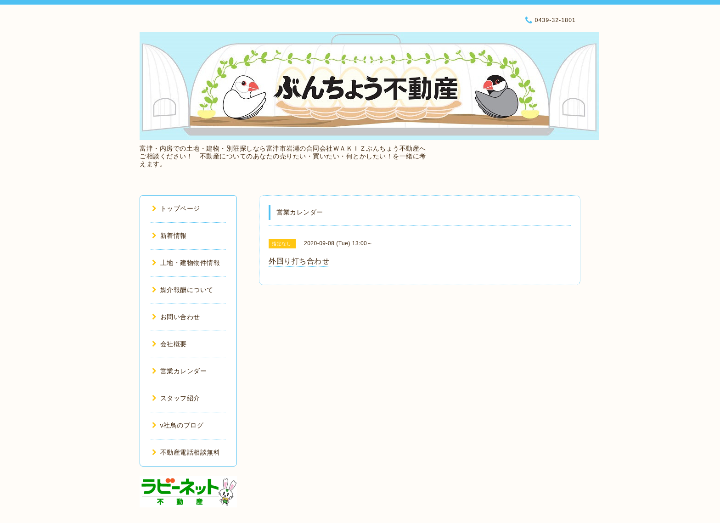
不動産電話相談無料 (186, 452)
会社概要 (169, 344)
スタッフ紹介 (176, 398)
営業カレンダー (179, 371)
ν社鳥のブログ (177, 425)
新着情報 (169, 235)
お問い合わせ (176, 317)
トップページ (176, 208)
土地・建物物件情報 (186, 262)
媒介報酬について (183, 289)
